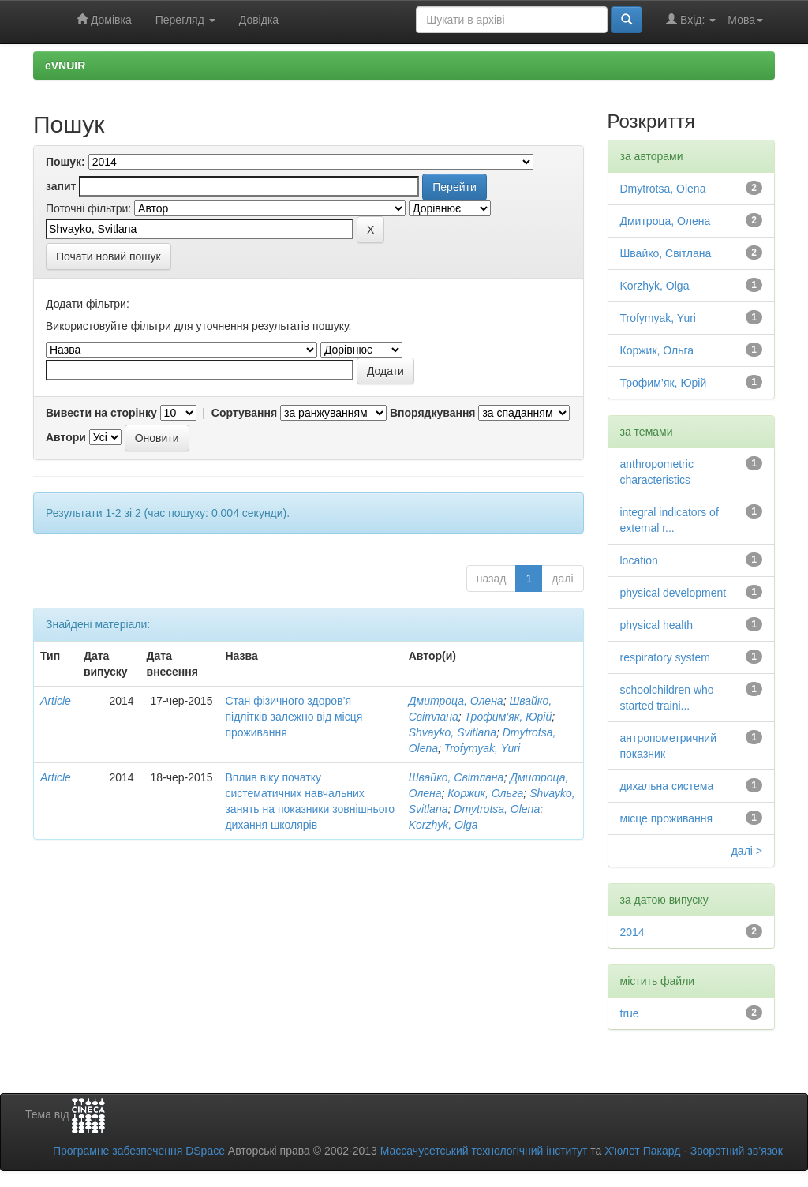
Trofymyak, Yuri (482, 748)
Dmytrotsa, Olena (497, 809)
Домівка (104, 19)
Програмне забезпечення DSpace (139, 1150)
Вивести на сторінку (101, 412)
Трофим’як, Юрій (508, 716)
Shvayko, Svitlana (452, 732)
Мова (745, 19)
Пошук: (65, 161)
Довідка (259, 19)
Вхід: (691, 19)
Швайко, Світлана (456, 777)
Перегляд (185, 19)
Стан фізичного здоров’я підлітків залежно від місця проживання (293, 717)
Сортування (244, 412)
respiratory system (665, 657)
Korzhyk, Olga (443, 824)
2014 (632, 932)
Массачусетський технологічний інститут (484, 1150)
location (639, 560)
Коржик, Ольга (485, 793)
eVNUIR (65, 65)
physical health (657, 625)
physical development (673, 592)
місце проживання (666, 818)
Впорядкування (433, 412)
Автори (66, 437)
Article (55, 701)
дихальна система (667, 786)
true (629, 1013)
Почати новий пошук (108, 256)
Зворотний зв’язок (736, 1150)
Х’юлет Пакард (642, 1150)
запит (61, 186)
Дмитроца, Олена (456, 701)
